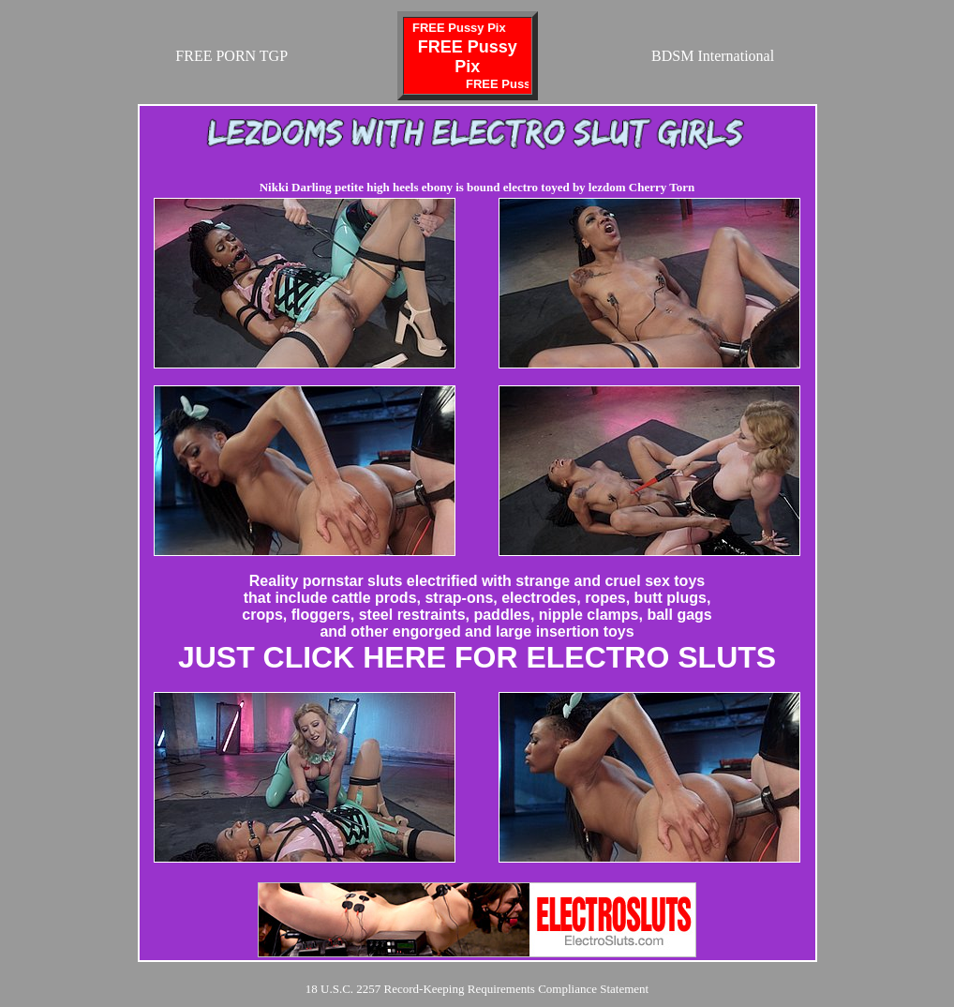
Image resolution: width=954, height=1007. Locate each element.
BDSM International (712, 56)
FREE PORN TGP (231, 56)
